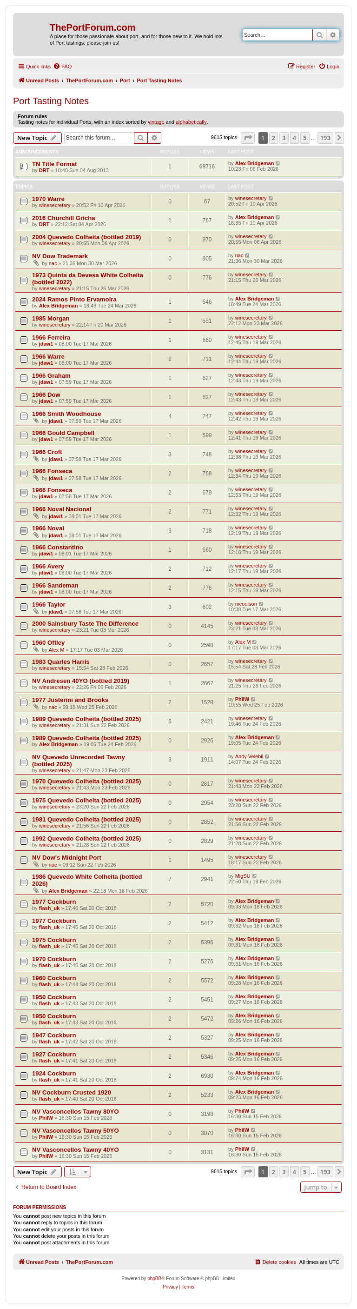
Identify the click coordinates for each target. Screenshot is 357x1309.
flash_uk (49, 908)
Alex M (57, 650)
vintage (156, 122)
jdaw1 (46, 344)
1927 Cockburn (54, 1054)
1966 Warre (48, 356)
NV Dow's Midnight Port (66, 857)
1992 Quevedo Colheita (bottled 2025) (86, 838)
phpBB (154, 1278)
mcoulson (246, 604)
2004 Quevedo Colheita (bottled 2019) (86, 237)
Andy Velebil (249, 756)
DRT (44, 170)
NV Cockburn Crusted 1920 (71, 1092)
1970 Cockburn (54, 958)
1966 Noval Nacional (62, 509)
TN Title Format (54, 163)
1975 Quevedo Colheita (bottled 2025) (86, 800)
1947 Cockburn (54, 1035)
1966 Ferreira (51, 337)
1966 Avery (48, 566)
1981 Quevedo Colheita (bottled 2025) (86, 819)
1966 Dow (46, 394)
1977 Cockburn (54, 901)
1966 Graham (51, 375)
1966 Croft (47, 451)
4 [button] (294, 138)
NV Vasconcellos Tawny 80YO (75, 1111)
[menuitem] (62, 66)
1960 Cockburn (54, 978)
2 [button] (273, 138)
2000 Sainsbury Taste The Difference (85, 623)
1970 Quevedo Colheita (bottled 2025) (86, 781)
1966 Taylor (49, 604)
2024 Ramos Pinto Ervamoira (74, 299)
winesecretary (55, 205)
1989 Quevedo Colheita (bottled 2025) (86, 718)
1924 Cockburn (54, 1073)
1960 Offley (48, 642)
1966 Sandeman (55, 585)
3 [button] (283, 138)
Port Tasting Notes (51, 101)
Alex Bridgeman (254, 163)
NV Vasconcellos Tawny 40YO (75, 1149)
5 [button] (304, 138)
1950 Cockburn (54, 997)
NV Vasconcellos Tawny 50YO (75, 1130)
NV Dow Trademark (60, 256)
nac (53, 263)
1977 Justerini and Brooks (70, 699)
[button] (248, 137)
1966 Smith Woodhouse (66, 413)
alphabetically (191, 122)
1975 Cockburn (54, 939)
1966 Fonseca (52, 471)
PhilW (242, 699)
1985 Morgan (51, 318)
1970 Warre (48, 198)
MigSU (243, 876)
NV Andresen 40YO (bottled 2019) (80, 680)
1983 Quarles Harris (61, 661)
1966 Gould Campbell (63, 432)
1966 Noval (48, 528)
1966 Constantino (57, 547)
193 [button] (325, 138)
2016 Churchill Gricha (63, 217)
